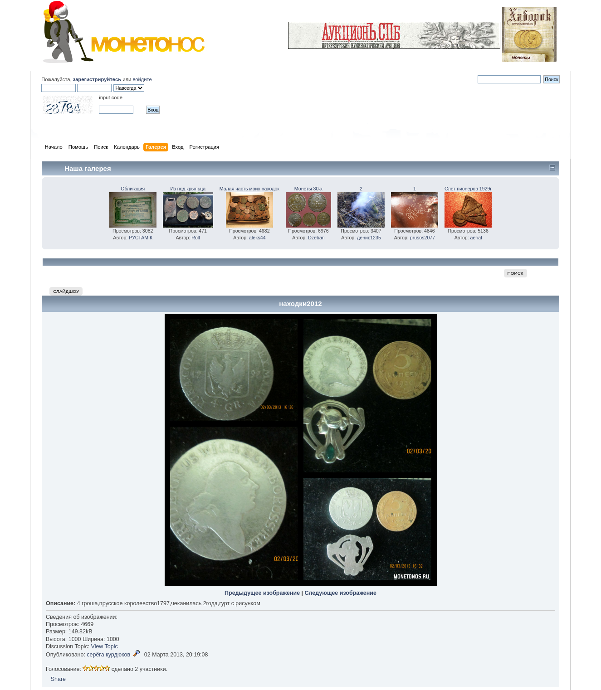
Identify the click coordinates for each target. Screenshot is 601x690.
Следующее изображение (340, 593)
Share (58, 679)
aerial (476, 237)
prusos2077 (422, 237)
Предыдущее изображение (262, 593)
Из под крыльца (187, 188)
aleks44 (257, 237)
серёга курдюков (108, 654)
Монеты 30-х (308, 188)
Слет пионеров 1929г (468, 188)
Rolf (195, 237)
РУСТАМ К (140, 237)
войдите (141, 79)
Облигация (133, 188)
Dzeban (316, 237)
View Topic (104, 646)
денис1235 (369, 237)
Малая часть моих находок (249, 188)
